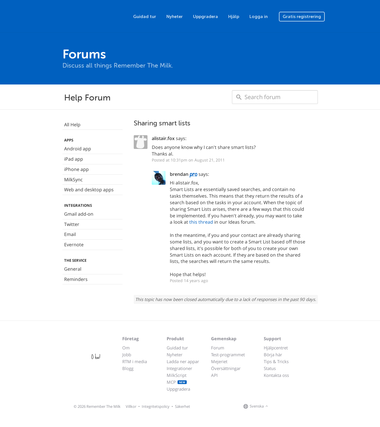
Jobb (126, 354)
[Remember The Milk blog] (293, 407)
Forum (217, 348)
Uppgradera (205, 16)
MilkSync (73, 179)
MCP (177, 382)
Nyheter (174, 16)
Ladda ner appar (183, 361)
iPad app (73, 159)
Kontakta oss (276, 375)
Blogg (127, 368)
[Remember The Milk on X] (286, 407)
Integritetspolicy (156, 406)
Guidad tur (144, 16)
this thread (201, 222)
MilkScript (176, 375)
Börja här (273, 354)
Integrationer (179, 368)
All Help (72, 124)
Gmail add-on (78, 214)
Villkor (131, 406)
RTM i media (134, 361)
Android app (77, 148)
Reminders (76, 279)
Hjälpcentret (276, 348)
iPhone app (76, 169)
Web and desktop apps (89, 189)
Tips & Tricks (276, 361)
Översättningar (226, 368)
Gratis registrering (302, 16)
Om (126, 348)
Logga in (258, 16)
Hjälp (233, 16)
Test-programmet (228, 354)
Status (270, 368)
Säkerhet (182, 406)
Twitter (71, 224)
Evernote (74, 244)
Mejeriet (219, 361)
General (72, 269)
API (214, 375)
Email (70, 234)
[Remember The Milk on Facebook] (278, 407)
